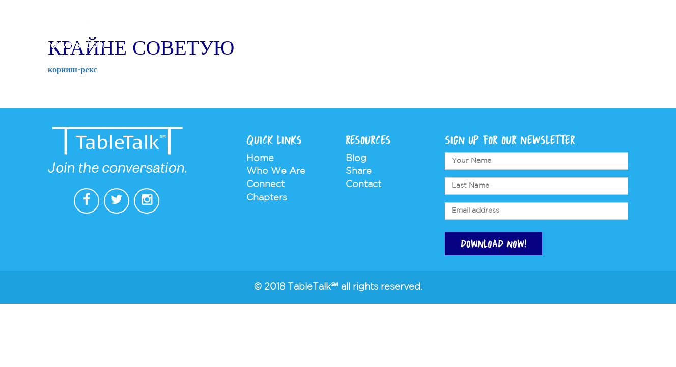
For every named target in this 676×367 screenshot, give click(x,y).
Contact (561, 34)
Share (359, 171)
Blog (356, 158)
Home (260, 158)
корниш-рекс (72, 70)
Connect (468, 34)
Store (515, 34)
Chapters (412, 34)
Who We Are (348, 34)
